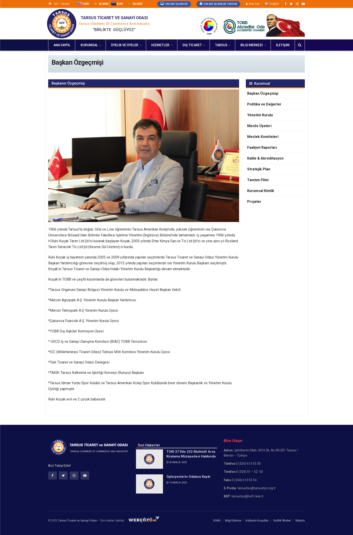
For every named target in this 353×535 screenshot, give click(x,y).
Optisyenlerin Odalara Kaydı (188, 477)
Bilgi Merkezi (251, 45)
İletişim (283, 45)
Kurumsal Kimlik (260, 191)
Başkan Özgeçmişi (262, 93)
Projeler (254, 201)
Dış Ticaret (192, 45)
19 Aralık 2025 (176, 482)
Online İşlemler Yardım (218, 3)
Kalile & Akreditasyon (265, 158)
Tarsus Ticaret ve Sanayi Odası (77, 520)
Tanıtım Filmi (258, 180)
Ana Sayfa (62, 45)
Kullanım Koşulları (257, 520)
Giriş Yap (252, 3)
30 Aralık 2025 (176, 462)
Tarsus (221, 45)
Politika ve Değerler (264, 104)
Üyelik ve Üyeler (124, 45)
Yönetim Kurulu (260, 115)
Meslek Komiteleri (262, 137)
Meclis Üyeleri (259, 126)
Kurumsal (89, 45)
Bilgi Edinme (233, 520)
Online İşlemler (174, 3)
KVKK (217, 520)
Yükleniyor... (110, 5)
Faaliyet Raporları (262, 147)
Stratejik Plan (258, 169)
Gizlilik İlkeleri (282, 520)
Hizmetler (160, 45)
